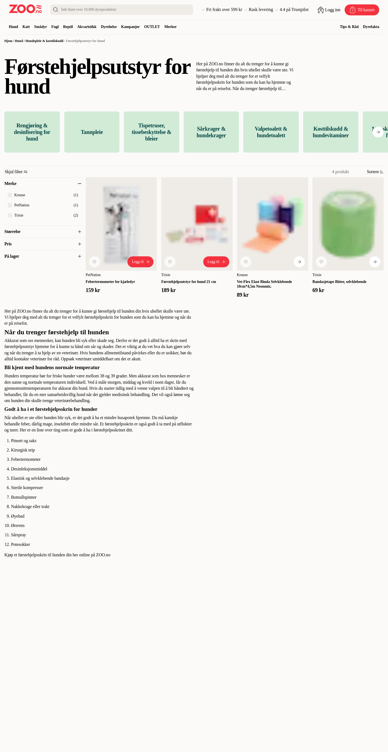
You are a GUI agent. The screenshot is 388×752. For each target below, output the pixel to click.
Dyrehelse (109, 27)
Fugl (55, 27)
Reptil (68, 27)
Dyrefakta (371, 27)
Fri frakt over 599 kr (222, 9)
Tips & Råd (349, 27)
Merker (170, 27)
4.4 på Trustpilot (291, 9)
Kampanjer (130, 27)
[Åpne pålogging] (328, 9)
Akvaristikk (86, 27)
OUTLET (152, 27)
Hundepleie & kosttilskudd (44, 41)
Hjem (8, 41)
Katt (26, 27)
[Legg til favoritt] (94, 261)
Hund (13, 27)
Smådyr (40, 27)
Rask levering (258, 9)
